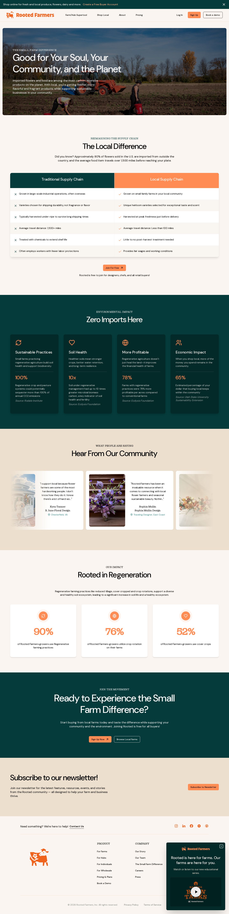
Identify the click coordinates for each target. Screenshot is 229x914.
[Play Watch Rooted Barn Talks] (195, 891)
